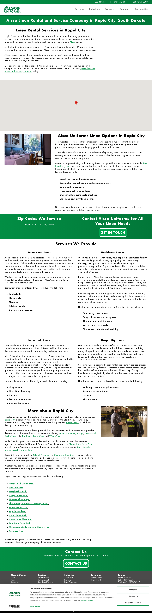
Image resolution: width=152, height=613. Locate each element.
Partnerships (141, 9)
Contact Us (76, 563)
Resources (15, 582)
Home (13, 577)
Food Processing (70, 582)
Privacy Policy (87, 602)
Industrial (67, 584)
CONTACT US (119, 2)
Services (79, 9)
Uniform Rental (43, 577)
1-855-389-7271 (100, 2)
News (13, 580)
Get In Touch (113, 232)
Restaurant (68, 580)
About (13, 584)
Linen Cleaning (43, 584)
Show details (35, 608)
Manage (133, 598)
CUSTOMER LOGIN (140, 2)
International (96, 580)
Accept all (133, 591)
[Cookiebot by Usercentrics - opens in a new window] (15, 608)
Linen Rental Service (45, 582)
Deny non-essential (133, 605)
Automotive (68, 577)
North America (96, 577)
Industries (94, 9)
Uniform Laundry (44, 580)
